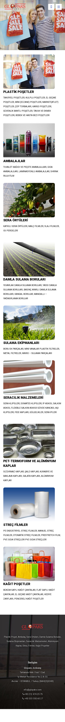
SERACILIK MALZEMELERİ (23, 398)
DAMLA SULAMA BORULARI (24, 279)
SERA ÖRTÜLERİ (15, 220)
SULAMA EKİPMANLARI (21, 343)
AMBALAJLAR (14, 161)
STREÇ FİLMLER (15, 525)
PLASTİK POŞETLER (18, 92)
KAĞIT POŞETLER (16, 584)
